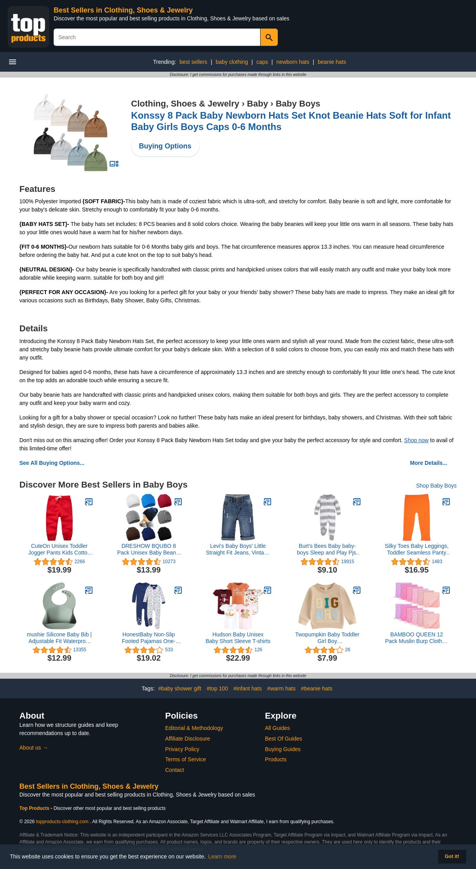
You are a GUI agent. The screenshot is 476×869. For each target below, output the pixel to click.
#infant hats (247, 688)
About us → (34, 747)
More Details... (428, 463)
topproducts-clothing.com (62, 821)
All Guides (277, 728)
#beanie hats (316, 688)
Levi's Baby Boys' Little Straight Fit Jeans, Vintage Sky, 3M (238, 549)
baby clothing (231, 62)
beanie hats (332, 62)
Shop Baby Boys (436, 485)
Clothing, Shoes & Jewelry (185, 103)
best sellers (193, 62)
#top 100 (217, 688)
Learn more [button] (222, 856)
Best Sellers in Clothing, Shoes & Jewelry (123, 10)
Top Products (35, 808)
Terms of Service (185, 759)
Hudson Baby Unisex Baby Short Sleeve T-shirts (238, 637)
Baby (257, 103)
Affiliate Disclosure (187, 738)
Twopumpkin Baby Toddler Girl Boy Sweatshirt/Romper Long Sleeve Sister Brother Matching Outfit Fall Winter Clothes (327, 638)
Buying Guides (282, 749)
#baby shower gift (179, 688)
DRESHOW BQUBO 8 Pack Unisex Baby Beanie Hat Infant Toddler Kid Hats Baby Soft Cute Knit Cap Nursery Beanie (148, 549)
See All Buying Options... (52, 463)
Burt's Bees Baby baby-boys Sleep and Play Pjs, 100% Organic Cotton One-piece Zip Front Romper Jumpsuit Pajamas (327, 549)
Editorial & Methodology (194, 728)
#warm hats (281, 688)
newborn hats (292, 62)
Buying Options (165, 146)
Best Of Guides (283, 738)
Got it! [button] (452, 856)
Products (275, 759)
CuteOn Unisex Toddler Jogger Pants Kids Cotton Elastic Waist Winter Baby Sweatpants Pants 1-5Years (59, 549)
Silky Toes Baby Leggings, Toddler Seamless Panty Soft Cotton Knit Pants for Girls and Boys (417, 549)
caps (262, 62)
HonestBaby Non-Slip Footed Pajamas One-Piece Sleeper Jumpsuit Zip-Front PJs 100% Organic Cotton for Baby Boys (148, 638)
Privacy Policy (182, 749)
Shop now (416, 440)
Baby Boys (298, 103)
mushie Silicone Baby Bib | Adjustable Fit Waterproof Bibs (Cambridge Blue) (59, 638)
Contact (174, 770)
